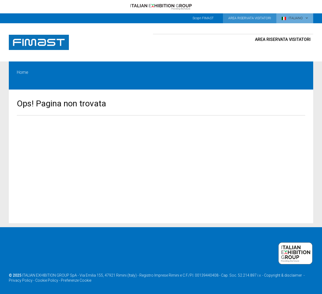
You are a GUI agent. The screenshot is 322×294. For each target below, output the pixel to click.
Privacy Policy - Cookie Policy (33, 280)
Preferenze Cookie (76, 280)
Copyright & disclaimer (283, 275)
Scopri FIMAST (203, 18)
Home (22, 72)
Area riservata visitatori (283, 39)
